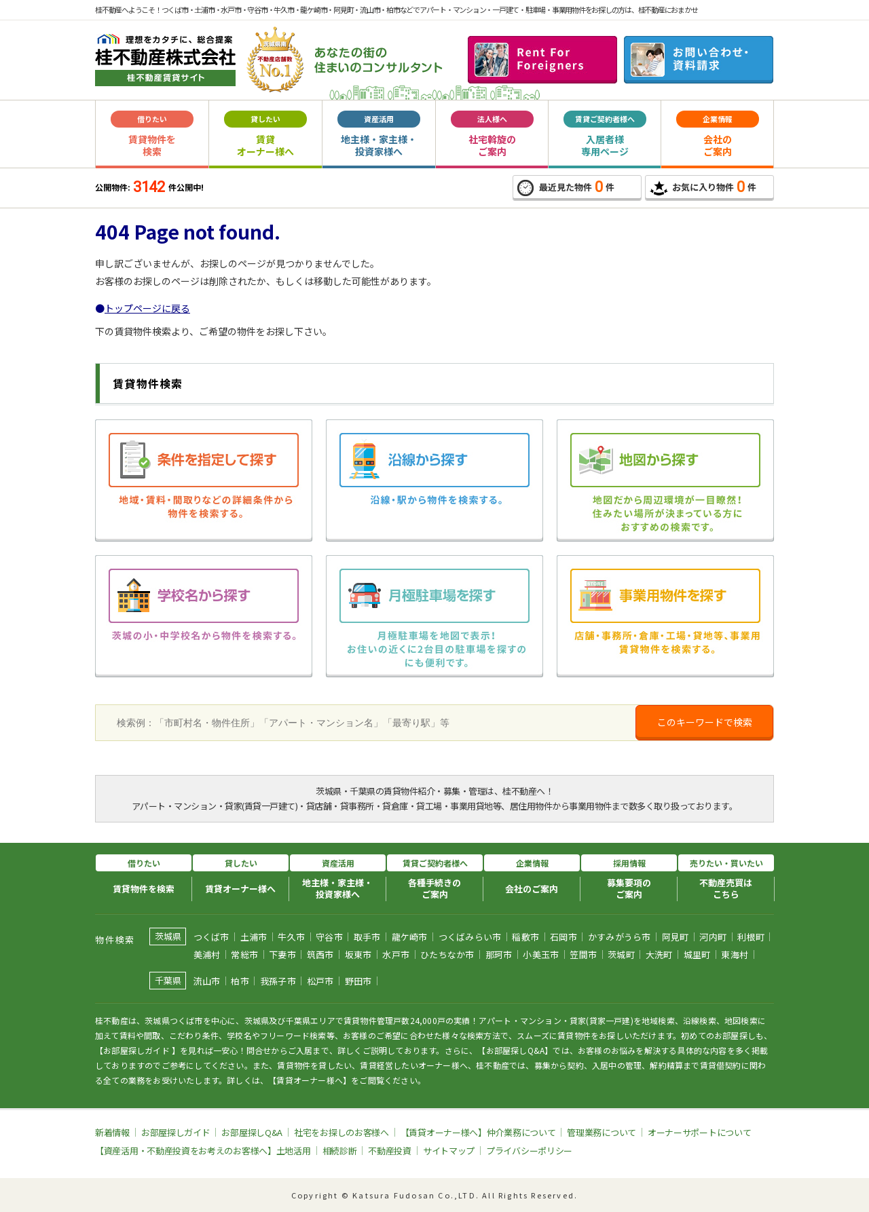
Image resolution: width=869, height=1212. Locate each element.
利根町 (750, 936)
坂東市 (358, 954)
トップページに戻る (147, 308)
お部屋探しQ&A (251, 1132)
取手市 (367, 936)
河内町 (712, 936)
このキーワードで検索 (704, 722)
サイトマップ (449, 1150)
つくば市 (211, 936)
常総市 (244, 954)
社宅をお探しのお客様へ (341, 1132)
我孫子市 (278, 981)
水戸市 (395, 954)
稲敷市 (525, 936)
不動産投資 (389, 1150)
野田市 (358, 981)
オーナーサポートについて (699, 1132)
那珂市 (499, 954)
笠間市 (583, 954)
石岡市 (563, 936)
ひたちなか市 (447, 954)
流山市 (207, 981)
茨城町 (621, 954)
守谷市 (329, 936)
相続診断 (339, 1150)
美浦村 (207, 954)
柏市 (240, 981)
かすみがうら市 (619, 936)
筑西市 (320, 954)
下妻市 (282, 954)
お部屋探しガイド (175, 1132)
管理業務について (601, 1132)
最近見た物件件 (565, 187)
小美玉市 (541, 954)
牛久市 (291, 936)
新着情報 (112, 1132)
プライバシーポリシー (529, 1150)
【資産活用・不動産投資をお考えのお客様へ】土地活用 (203, 1150)
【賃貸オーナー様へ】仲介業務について (478, 1132)
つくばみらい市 (470, 936)
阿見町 (675, 936)
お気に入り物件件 (703, 186)
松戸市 (320, 981)
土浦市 (253, 936)
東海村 (734, 954)
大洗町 (659, 954)
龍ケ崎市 (410, 936)
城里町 (697, 954)
